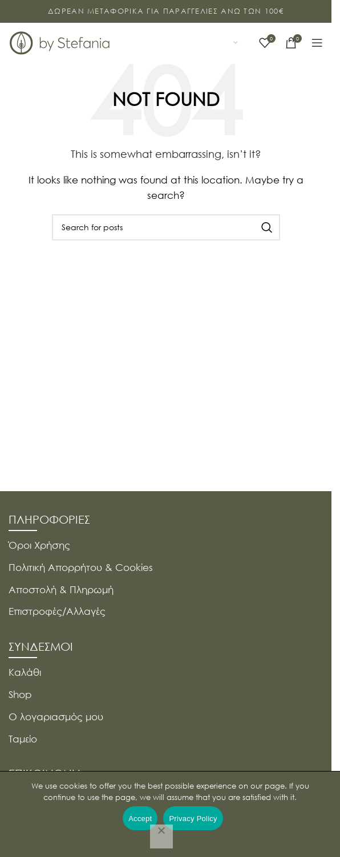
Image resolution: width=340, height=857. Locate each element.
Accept (140, 818)
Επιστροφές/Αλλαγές (57, 611)
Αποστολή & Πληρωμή (61, 589)
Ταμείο (23, 739)
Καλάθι (25, 672)
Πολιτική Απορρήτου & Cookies (81, 567)
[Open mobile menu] (317, 42)
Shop (20, 694)
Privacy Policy (193, 818)
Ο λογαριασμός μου (56, 717)
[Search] (166, 227)
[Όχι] (161, 836)
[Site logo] (60, 41)
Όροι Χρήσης (39, 545)
